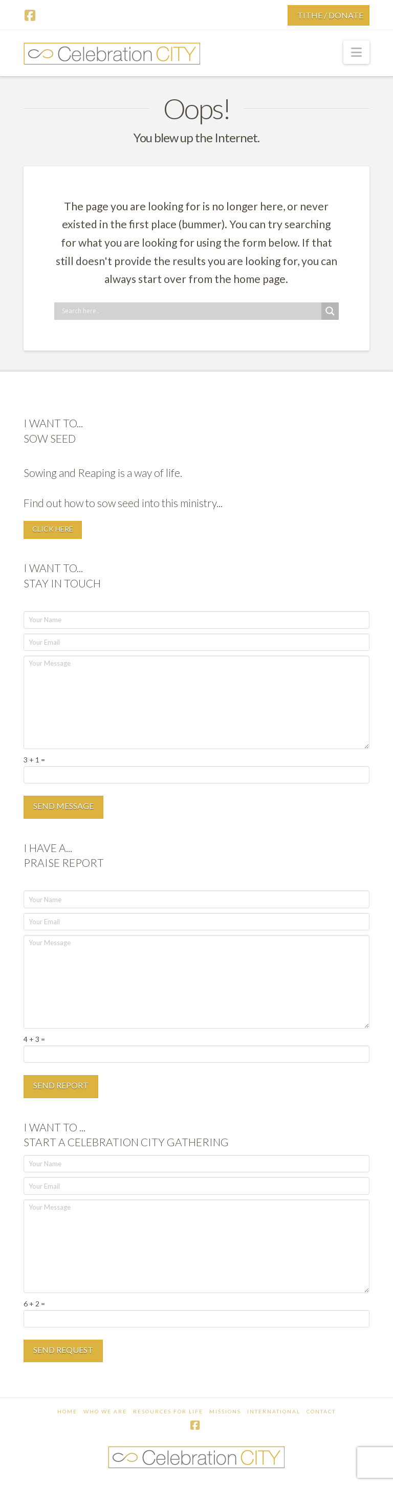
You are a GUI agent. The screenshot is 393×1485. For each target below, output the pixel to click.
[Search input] (190, 311)
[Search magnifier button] (330, 311)
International (273, 1411)
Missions (225, 1411)
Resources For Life (168, 1411)
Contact (321, 1411)
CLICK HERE (52, 529)
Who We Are (105, 1411)
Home (67, 1411)
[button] (356, 52)
